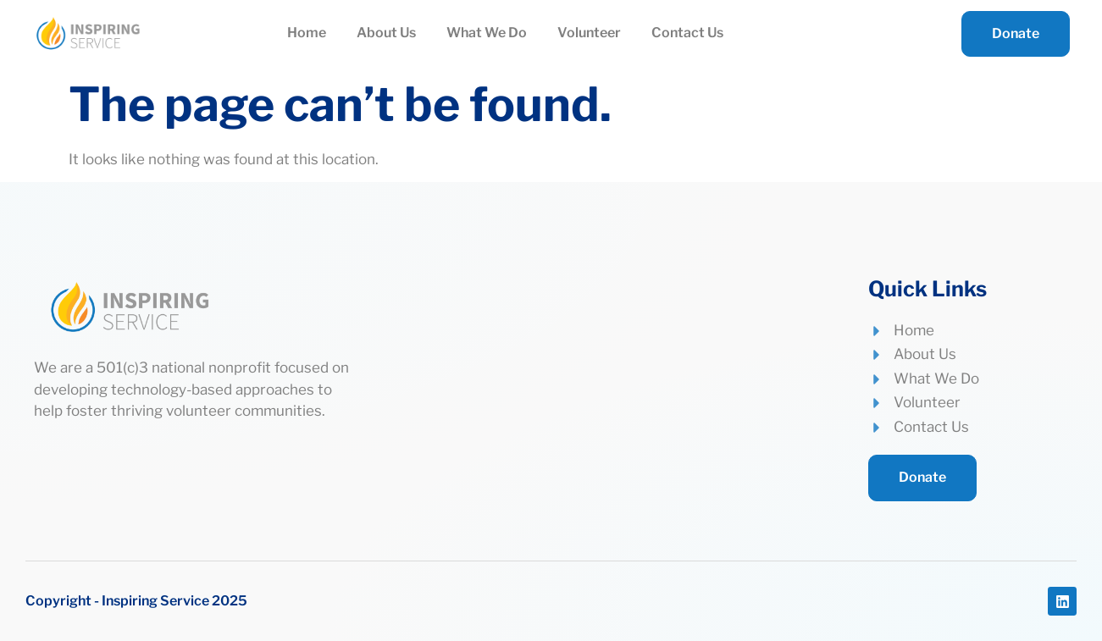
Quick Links (927, 288)
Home (306, 33)
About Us (386, 33)
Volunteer (589, 33)
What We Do (486, 33)
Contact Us (687, 33)
